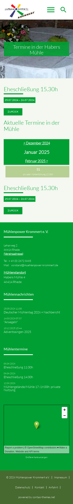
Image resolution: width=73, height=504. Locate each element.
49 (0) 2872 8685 (21, 260)
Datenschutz (22, 487)
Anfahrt (53, 487)
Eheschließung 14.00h (18, 377)
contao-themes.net (44, 497)
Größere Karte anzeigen (36, 457)
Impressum (60, 477)
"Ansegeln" (11, 322)
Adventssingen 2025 (17, 331)
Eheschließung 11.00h (18, 367)
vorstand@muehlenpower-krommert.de (34, 265)
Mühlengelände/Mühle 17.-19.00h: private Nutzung (32, 388)
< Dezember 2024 (36, 143)
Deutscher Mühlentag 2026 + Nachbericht (32, 312)
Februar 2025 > (36, 161)
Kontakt (39, 487)
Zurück (13, 111)
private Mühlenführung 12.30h (38, 174)
